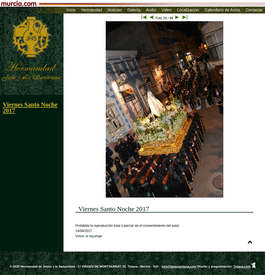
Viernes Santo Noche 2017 (30, 107)
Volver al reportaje (88, 236)
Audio (151, 10)
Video (166, 10)
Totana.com (242, 266)
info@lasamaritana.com (179, 266)
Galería (133, 10)
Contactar (254, 10)
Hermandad (91, 10)
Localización (188, 10)
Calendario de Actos (222, 10)
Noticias (115, 10)
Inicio (71, 10)
